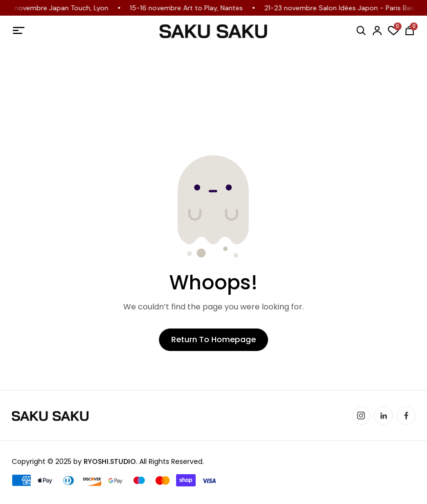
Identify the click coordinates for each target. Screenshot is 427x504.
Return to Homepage (213, 339)
